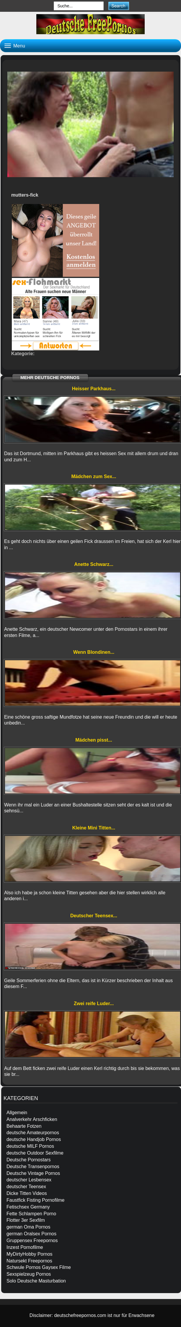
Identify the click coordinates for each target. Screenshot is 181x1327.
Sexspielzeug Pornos (28, 1274)
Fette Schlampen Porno (31, 1213)
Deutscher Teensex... (93, 915)
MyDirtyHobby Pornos (29, 1254)
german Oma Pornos (28, 1226)
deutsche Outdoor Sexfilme (34, 1152)
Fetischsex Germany (28, 1206)
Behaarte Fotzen (23, 1126)
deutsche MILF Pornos (30, 1146)
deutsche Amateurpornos (32, 1132)
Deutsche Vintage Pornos (33, 1173)
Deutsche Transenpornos (32, 1166)
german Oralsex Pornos (31, 1233)
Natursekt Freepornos (29, 1260)
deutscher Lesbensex (28, 1179)
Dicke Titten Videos (26, 1193)
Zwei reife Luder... (94, 1003)
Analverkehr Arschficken (31, 1119)
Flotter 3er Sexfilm (25, 1220)
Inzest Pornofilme (24, 1247)
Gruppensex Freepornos (32, 1240)
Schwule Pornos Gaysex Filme (38, 1267)
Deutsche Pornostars (28, 1159)
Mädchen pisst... (93, 739)
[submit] (118, 5)
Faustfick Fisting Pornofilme (35, 1200)
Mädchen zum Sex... (93, 476)
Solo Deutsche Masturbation (36, 1280)
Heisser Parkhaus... (94, 388)
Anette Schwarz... (93, 564)
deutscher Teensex (26, 1186)
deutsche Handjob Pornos (33, 1139)
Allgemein (16, 1112)
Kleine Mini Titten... (93, 827)
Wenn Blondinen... (93, 652)
